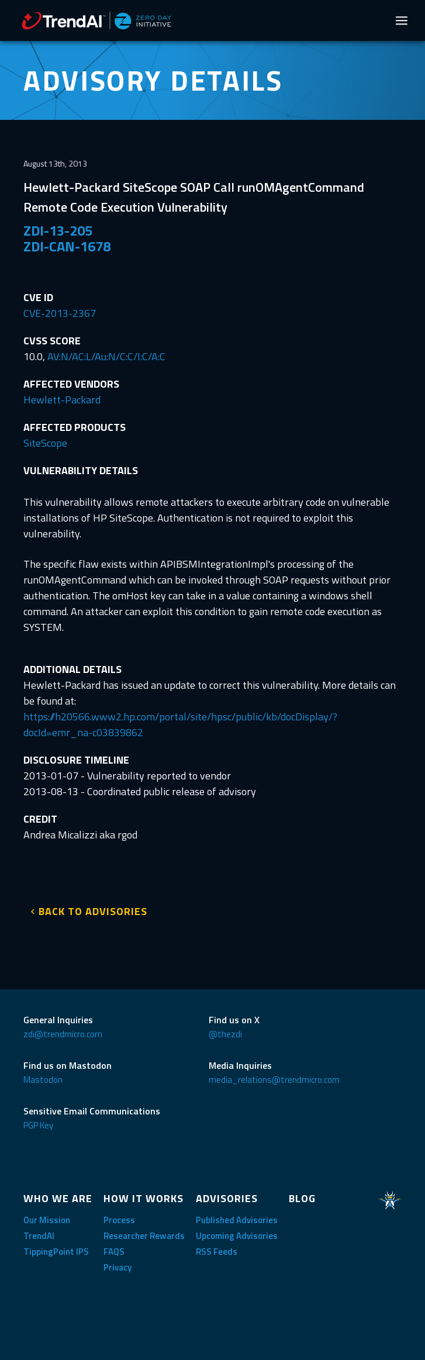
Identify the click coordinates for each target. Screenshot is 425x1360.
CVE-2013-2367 (59, 313)
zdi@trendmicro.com (62, 1034)
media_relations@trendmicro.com (274, 1079)
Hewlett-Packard (62, 400)
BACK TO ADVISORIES (93, 911)
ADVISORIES (227, 1198)
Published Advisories (237, 1220)
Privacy (117, 1267)
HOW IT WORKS (143, 1198)
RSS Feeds (216, 1251)
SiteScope (45, 443)
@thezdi (225, 1034)
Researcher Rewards (144, 1235)
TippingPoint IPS (56, 1251)
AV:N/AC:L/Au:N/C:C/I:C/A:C (106, 356)
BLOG (302, 1198)
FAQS (114, 1251)
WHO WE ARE (57, 1198)
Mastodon (43, 1079)
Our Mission (46, 1220)
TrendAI (38, 1235)
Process (119, 1220)
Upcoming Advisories (237, 1235)
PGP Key (38, 1125)
